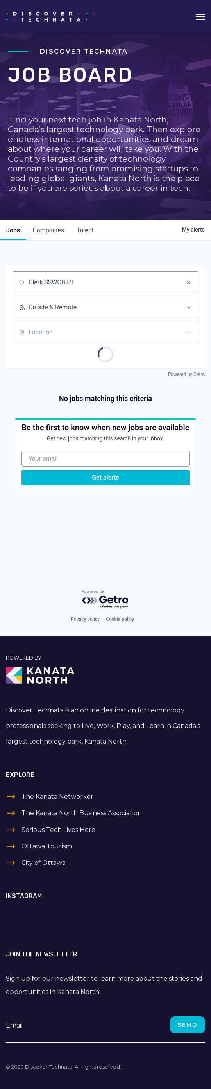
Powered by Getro (186, 374)
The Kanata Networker (57, 796)
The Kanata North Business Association (81, 813)
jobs (13, 230)
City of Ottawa (43, 862)
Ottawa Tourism (46, 846)
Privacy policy (85, 619)
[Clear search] (188, 282)
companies (48, 230)
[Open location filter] (188, 332)
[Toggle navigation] (200, 16)
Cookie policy (120, 619)
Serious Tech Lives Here (58, 830)
